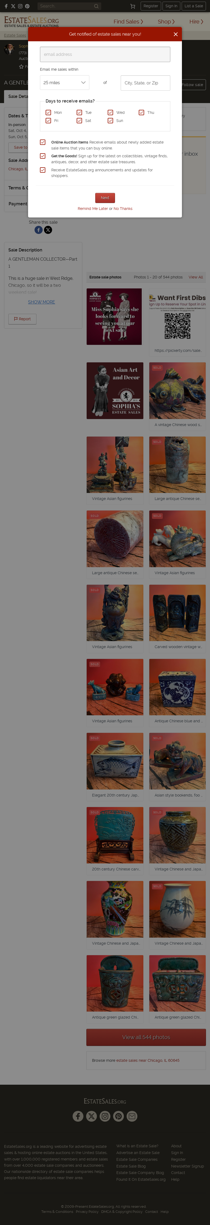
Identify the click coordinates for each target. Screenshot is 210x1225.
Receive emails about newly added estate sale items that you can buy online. (107, 145)
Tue (88, 112)
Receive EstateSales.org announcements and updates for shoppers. (102, 173)
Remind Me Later (93, 208)
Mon (58, 112)
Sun (119, 120)
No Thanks (123, 208)
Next (105, 198)
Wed (120, 112)
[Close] (176, 34)
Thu (150, 112)
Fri (56, 120)
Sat (88, 120)
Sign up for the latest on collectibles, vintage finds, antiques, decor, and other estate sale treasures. (109, 159)
